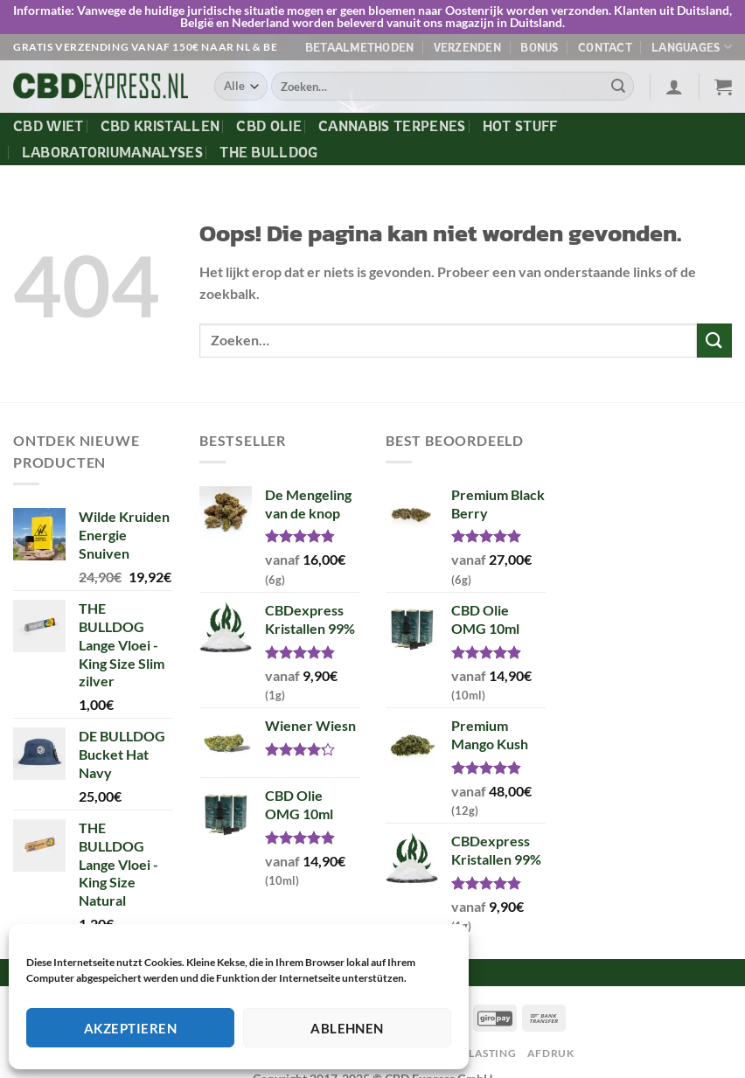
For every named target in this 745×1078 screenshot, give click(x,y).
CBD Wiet (48, 126)
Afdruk (550, 1053)
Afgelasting (478, 1053)
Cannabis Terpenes (391, 126)
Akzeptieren (130, 1028)
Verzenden (467, 47)
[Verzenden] (618, 86)
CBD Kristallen (160, 126)
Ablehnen (347, 1028)
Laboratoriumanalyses (112, 152)
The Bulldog (268, 152)
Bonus (539, 47)
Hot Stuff (520, 126)
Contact (605, 47)
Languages (691, 46)
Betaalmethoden (359, 47)
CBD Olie (269, 126)
